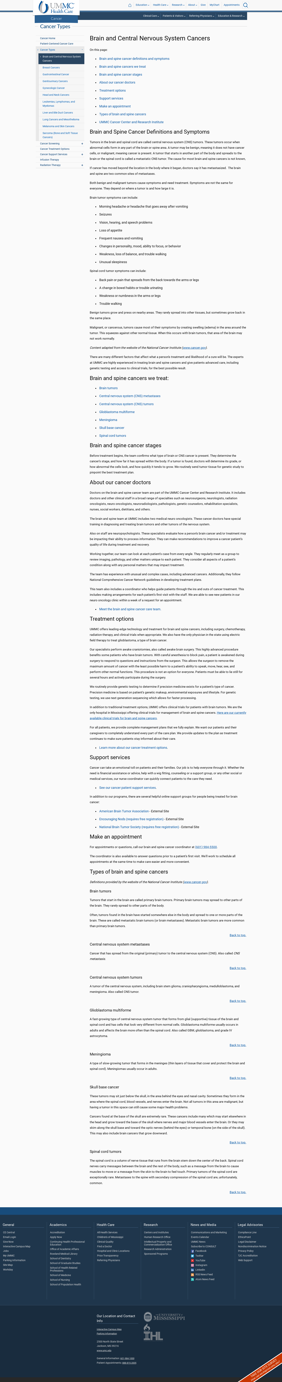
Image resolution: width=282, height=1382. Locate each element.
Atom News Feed (202, 1284)
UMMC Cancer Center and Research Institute (131, 127)
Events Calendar (200, 1241)
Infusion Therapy (49, 164)
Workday (8, 1274)
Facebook (198, 1255)
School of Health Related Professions (63, 1274)
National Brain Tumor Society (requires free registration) (139, 832)
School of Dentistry (60, 1263)
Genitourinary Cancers (55, 85)
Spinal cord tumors (112, 440)
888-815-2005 (129, 1367)
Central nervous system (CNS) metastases (129, 400)
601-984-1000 (127, 1363)
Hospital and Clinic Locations (113, 1255)
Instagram (199, 1269)
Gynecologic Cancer (54, 92)
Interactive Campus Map (16, 1251)
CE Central (9, 1237)
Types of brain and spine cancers (122, 119)
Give (203, 5)
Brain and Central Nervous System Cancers (62, 63)
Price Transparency (108, 1260)
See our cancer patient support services (127, 792)
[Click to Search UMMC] (245, 5)
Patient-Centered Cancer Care (56, 48)
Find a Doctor (104, 1251)
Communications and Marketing (209, 1237)
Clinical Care (150, 15)
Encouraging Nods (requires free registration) (131, 824)
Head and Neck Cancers (56, 99)
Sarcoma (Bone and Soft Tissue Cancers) (60, 139)
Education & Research (230, 15)
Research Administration (158, 1254)
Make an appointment (115, 111)
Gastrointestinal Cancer (56, 79)
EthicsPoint (244, 1241)
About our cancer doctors (117, 87)
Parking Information (14, 1265)
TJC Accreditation (248, 1260)
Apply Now (56, 1241)
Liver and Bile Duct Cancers (58, 117)
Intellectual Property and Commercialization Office (158, 1248)
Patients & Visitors (173, 15)
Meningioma (108, 424)
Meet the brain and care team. (130, 614)
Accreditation (57, 1237)
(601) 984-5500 (206, 851)
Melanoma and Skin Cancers (58, 131)
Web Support (245, 1265)
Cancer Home (47, 43)
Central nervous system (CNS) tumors (126, 409)
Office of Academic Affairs (64, 1254)
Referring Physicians (200, 15)
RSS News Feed (202, 1279)
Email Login (9, 1241)
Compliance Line (247, 1237)
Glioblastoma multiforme (117, 416)
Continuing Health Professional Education (67, 1248)
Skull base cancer (111, 432)
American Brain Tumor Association (124, 816)
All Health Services (107, 1237)
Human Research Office (157, 1241)
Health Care (159, 5)
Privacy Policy (246, 1255)
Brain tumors (108, 393)
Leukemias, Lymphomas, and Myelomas (59, 108)
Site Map (8, 1269)
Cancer (56, 18)
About (191, 5)
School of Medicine (60, 1280)
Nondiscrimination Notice (252, 1251)
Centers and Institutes (156, 1237)
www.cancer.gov (194, 352)
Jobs (6, 1255)
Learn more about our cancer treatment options (133, 752)
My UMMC (9, 1260)
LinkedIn (198, 1274)
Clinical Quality (105, 1246)
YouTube (198, 1265)
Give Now (8, 1246)
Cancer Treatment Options (54, 153)
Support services (111, 103)
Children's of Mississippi (110, 1241)
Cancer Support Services (53, 159)
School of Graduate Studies (65, 1268)
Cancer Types (239, 23)
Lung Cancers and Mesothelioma (61, 124)
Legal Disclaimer (247, 1246)
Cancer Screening (50, 148)
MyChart (214, 5)
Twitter (197, 1260)
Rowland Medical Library (64, 1258)
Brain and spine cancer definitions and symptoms (134, 63)
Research (177, 5)
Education (141, 5)
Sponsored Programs (156, 1258)
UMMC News (198, 1246)
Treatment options (112, 95)
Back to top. (238, 940)
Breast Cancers (51, 72)
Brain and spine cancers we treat (122, 71)
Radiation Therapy (50, 169)
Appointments (232, 5)
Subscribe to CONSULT (203, 1251)
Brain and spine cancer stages (120, 79)
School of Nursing (60, 1284)
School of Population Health (65, 1289)
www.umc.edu (104, 1355)
